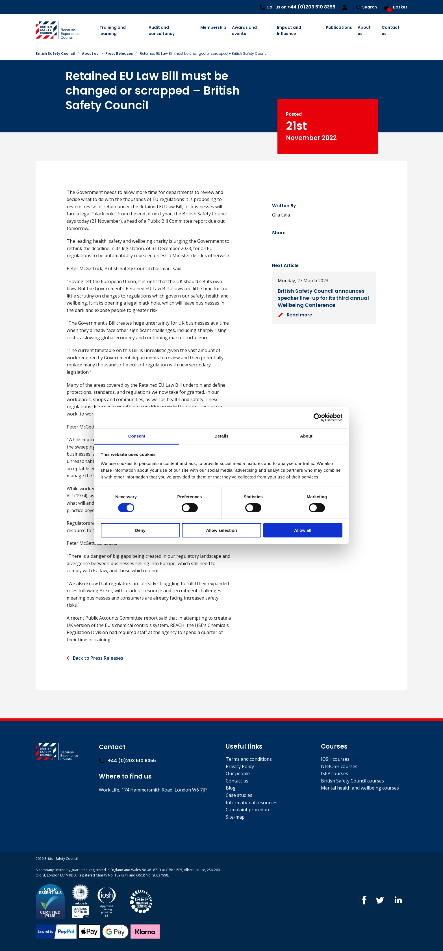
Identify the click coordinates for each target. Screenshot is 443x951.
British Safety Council (55, 53)
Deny (140, 530)
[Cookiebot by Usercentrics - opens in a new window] (317, 417)
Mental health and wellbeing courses (360, 788)
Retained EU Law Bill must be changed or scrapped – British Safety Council (204, 53)
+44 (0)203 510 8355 (127, 760)
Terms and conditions (249, 759)
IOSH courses (335, 759)
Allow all (302, 530)
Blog (231, 788)
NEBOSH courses (339, 766)
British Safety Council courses (352, 781)
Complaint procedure (248, 809)
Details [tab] (221, 435)
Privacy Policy (240, 766)
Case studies (239, 795)
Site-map (235, 817)
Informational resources (251, 802)
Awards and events (244, 30)
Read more (295, 315)
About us (364, 30)
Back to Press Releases (97, 658)
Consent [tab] (137, 435)
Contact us (390, 30)
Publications (339, 27)
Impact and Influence (289, 30)
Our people (238, 773)
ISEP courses (334, 773)
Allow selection (221, 530)
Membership (213, 27)
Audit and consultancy (162, 30)
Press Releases (119, 53)
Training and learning (112, 30)
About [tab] (306, 435)
